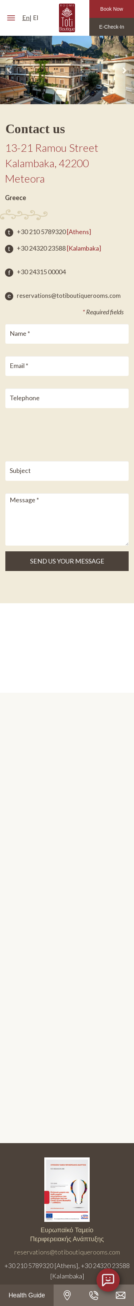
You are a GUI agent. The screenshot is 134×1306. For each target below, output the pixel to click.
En (26, 17)
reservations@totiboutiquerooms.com (63, 295)
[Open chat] (108, 1280)
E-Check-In (111, 27)
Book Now (111, 9)
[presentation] (54, 433)
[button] (10, 70)
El (35, 17)
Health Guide (27, 1295)
